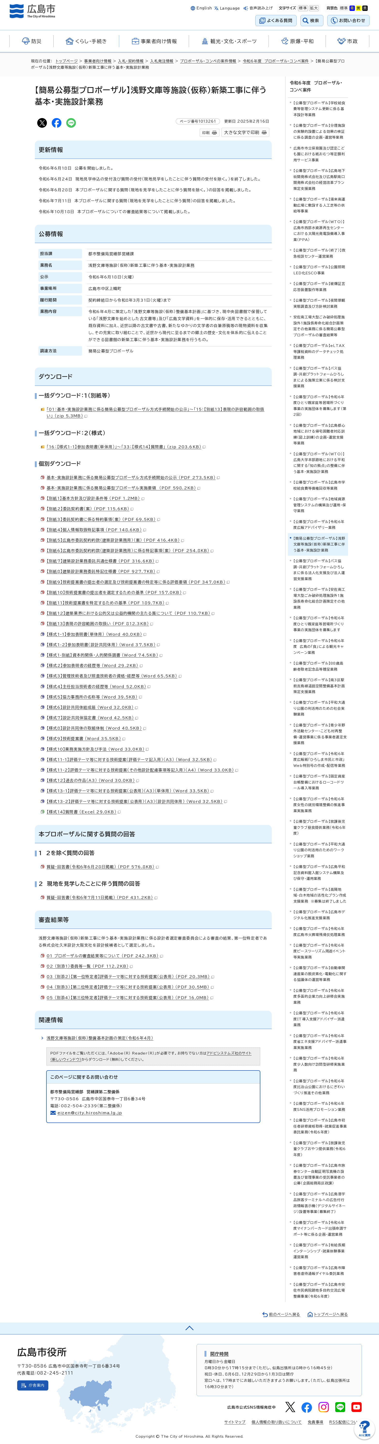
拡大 (313, 8)
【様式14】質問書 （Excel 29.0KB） (84, 812)
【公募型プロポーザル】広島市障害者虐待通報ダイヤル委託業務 (319, 1270)
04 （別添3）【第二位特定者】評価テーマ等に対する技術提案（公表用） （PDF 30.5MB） (130, 987)
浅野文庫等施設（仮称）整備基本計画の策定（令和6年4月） (100, 1038)
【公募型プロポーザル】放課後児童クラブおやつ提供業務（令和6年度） (319, 1149)
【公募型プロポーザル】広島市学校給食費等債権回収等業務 (319, 485)
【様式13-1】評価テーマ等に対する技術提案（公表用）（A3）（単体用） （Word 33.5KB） (130, 791)
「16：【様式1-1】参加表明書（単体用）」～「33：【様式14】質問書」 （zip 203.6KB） (126, 447)
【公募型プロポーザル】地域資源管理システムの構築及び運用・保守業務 (319, 505)
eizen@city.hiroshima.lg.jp (90, 1113)
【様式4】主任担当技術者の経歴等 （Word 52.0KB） (98, 686)
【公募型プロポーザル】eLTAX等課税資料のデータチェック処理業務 (319, 351)
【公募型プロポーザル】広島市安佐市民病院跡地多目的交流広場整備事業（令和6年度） (319, 1290)
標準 (302, 8)
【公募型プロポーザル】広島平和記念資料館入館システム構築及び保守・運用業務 (319, 872)
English (204, 8)
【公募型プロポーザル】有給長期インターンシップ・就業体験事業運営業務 (319, 1251)
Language (230, 8)
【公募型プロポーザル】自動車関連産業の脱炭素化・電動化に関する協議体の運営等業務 (320, 973)
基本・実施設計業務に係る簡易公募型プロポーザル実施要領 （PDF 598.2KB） (123, 488)
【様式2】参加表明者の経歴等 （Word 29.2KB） (95, 665)
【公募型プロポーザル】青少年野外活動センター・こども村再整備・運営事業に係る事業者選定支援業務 (320, 734)
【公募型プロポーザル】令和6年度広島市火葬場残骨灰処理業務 (319, 931)
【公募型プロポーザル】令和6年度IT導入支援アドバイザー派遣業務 (319, 1019)
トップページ (67, 61)
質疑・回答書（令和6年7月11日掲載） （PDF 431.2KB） (102, 897)
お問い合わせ (352, 20)
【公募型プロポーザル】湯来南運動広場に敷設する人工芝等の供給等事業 (319, 205)
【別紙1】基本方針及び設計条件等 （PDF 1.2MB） (95, 498)
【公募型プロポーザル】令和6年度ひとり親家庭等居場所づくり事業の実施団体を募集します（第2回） (319, 405)
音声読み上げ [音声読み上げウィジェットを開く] (261, 8)
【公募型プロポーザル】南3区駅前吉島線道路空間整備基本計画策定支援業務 (319, 686)
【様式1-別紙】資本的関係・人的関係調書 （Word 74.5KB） (104, 655)
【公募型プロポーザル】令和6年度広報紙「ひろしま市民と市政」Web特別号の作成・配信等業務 (319, 759)
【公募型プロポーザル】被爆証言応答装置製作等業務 (319, 286)
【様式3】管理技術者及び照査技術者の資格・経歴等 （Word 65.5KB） (114, 676)
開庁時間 (219, 1354)
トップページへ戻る (331, 1314)
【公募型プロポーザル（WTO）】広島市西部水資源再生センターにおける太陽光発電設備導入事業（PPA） (319, 230)
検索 (314, 20)
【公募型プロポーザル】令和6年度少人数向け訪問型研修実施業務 (319, 1064)
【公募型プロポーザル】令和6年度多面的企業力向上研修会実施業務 (319, 996)
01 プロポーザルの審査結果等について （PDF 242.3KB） (105, 956)
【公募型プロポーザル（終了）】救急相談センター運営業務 (319, 253)
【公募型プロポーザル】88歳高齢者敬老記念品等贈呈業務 (318, 666)
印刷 (206, 133)
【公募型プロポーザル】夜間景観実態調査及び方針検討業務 (319, 303)
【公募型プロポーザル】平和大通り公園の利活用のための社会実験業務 (319, 708)
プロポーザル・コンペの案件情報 (208, 61)
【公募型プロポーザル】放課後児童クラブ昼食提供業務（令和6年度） (319, 827)
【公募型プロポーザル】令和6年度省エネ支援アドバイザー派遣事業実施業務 (320, 1041)
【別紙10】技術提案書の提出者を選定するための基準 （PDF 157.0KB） (116, 592)
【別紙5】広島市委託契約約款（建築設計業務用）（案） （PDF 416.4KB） (115, 540)
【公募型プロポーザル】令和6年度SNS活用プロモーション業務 (319, 1106)
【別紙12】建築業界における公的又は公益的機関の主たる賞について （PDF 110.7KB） (130, 613)
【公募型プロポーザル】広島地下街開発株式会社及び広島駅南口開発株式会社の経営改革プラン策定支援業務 (319, 179)
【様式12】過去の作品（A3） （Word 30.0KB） (93, 780)
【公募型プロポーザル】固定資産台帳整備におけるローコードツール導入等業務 (319, 782)
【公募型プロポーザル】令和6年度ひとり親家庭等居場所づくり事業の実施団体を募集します (318, 624)
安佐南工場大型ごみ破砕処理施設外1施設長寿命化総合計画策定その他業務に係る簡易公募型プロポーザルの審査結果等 (319, 326)
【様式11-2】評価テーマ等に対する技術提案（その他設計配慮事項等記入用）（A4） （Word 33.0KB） (142, 770)
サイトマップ (235, 1422)
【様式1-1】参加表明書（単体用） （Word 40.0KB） (96, 634)
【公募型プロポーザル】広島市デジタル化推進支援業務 (319, 915)
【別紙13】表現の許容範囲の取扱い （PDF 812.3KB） (100, 624)
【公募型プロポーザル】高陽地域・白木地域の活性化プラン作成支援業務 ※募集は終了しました (320, 895)
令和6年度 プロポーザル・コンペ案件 (276, 61)
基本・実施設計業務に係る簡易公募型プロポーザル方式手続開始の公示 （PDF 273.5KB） (133, 477)
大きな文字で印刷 (241, 132)
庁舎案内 (36, 1385)
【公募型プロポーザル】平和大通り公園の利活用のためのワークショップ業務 (319, 850)
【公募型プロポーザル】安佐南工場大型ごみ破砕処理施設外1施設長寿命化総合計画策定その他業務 (319, 598)
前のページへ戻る (284, 1314)
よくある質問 (279, 20)
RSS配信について (345, 1422)
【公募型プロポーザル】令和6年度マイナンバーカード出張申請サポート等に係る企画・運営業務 (320, 1228)
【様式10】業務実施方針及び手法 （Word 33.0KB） (98, 749)
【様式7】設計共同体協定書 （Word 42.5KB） (92, 718)
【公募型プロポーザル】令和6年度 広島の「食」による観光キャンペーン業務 (318, 646)
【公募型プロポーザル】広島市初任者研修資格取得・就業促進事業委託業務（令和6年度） (320, 1126)
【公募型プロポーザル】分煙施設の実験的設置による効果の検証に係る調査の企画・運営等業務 (319, 131)
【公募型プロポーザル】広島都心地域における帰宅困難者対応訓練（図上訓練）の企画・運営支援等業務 (319, 434)
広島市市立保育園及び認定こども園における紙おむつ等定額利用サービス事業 (319, 154)
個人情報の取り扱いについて (277, 1422)
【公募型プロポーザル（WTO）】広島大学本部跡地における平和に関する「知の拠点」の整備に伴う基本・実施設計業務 (319, 462)
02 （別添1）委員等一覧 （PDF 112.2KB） (90, 966)
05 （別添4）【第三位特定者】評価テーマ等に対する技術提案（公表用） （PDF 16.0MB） (130, 998)
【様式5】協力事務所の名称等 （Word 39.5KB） (94, 697)
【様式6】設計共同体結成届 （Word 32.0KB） (92, 707)
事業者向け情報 (97, 61)
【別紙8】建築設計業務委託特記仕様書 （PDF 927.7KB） (103, 571)
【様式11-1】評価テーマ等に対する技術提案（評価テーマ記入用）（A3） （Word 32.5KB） (131, 760)
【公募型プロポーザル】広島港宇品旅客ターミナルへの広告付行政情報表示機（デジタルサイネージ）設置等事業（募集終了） (319, 1202)
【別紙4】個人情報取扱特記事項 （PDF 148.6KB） (96, 530)
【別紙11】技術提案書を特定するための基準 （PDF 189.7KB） (108, 603)
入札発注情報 (162, 61)
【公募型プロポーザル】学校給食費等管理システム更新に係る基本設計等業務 (319, 109)
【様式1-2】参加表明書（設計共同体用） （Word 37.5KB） (103, 645)
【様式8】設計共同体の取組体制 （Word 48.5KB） (96, 728)
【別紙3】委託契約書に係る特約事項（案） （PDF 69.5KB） (103, 519)
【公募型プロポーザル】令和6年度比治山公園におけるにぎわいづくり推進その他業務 (319, 1087)
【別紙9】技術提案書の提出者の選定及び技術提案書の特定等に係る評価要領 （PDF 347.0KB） (138, 582)
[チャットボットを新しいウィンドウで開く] (364, 1438)
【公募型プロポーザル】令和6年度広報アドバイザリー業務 (318, 524)
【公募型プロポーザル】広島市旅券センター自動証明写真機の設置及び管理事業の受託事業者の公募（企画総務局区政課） (319, 1174)
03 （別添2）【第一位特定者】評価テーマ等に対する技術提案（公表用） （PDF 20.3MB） (130, 977)
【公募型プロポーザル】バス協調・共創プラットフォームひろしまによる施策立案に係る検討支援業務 (319, 377)
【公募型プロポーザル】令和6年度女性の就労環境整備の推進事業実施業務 (319, 805)
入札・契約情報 (131, 61)
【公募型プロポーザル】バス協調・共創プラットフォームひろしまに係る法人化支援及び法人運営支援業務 (319, 569)
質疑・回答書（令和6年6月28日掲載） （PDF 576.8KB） (103, 867)
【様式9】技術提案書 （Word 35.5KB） (86, 739)
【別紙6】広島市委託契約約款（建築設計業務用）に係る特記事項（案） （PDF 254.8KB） (130, 551)
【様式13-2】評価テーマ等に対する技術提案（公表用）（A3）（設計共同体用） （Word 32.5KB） (137, 801)
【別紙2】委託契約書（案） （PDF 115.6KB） (90, 509)
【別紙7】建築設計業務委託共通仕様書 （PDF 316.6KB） (103, 561)
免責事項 (315, 1422)
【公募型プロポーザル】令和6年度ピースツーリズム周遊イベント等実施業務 (319, 951)
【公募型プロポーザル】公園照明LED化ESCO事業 (319, 270)
